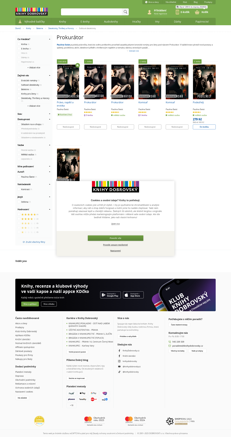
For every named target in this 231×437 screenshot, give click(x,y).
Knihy (28, 28)
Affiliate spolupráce (24, 347)
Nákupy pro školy (23, 359)
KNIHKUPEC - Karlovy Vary (81, 346)
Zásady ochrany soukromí (104, 433)
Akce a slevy (21, 323)
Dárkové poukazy (23, 351)
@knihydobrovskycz (129, 366)
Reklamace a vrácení (25, 384)
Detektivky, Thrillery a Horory (61, 28)
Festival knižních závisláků (28, 343)
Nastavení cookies (24, 392)
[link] (160, 13)
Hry (157, 21)
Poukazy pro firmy (24, 355)
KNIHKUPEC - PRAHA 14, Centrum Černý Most (91, 342)
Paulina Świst (63, 44)
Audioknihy (111, 21)
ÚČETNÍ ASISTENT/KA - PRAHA (83, 330)
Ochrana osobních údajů (27, 388)
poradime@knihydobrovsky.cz (187, 345)
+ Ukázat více (33, 67)
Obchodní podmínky (25, 380)
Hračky (136, 21)
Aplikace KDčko (22, 335)
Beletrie (39, 28)
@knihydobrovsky (128, 372)
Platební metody (23, 372)
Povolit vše (115, 238)
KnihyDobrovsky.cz (128, 350)
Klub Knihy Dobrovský (26, 331)
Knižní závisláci (22, 339)
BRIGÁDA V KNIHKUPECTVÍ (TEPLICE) (86, 338)
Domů (18, 28)
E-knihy (85, 21)
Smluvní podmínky (125, 433)
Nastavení (115, 251)
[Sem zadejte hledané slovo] (91, 11)
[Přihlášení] (162, 10)
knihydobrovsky (127, 361)
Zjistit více (115, 224)
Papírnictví (202, 21)
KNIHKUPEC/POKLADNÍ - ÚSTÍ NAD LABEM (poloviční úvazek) (89, 324)
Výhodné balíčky (31, 21)
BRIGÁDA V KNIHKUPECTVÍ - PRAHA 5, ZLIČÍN (90, 334)
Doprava (19, 376)
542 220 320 (178, 341)
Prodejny (19, 327)
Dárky (177, 21)
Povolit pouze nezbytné (115, 245)
